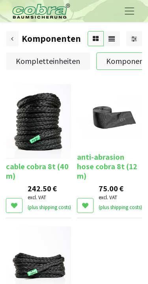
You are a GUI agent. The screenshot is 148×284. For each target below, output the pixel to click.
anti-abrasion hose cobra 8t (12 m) (107, 166)
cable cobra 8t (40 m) (37, 171)
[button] (14, 205)
